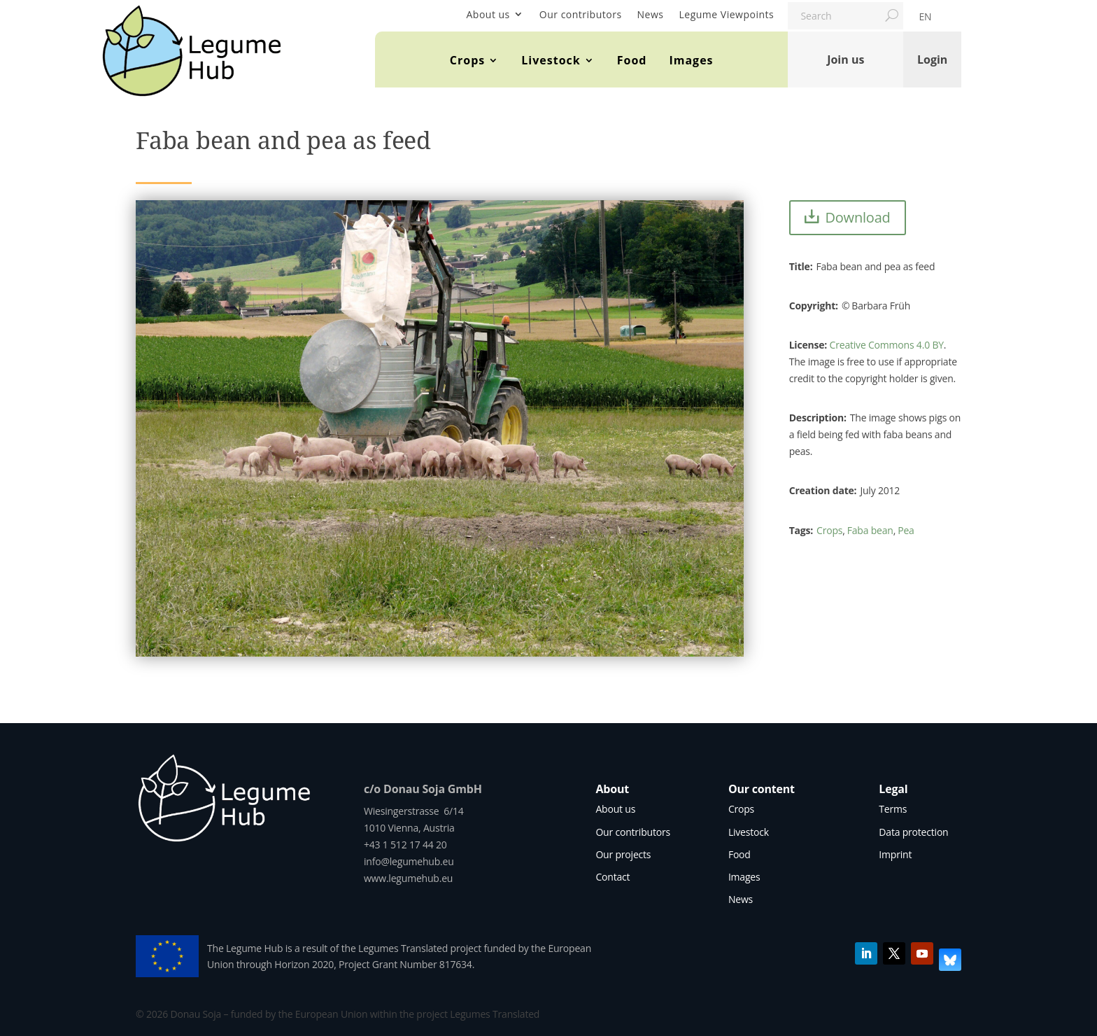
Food (632, 60)
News (650, 14)
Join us (845, 59)
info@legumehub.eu (409, 861)
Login (932, 59)
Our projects (623, 854)
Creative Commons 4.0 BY (887, 344)
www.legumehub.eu (408, 878)
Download (857, 217)
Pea (906, 530)
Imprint (895, 854)
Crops (467, 60)
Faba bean (870, 530)
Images (691, 60)
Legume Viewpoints (726, 14)
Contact (612, 876)
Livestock (550, 60)
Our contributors (580, 14)
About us (487, 14)
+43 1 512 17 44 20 (405, 844)
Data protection (913, 832)
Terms (893, 809)
